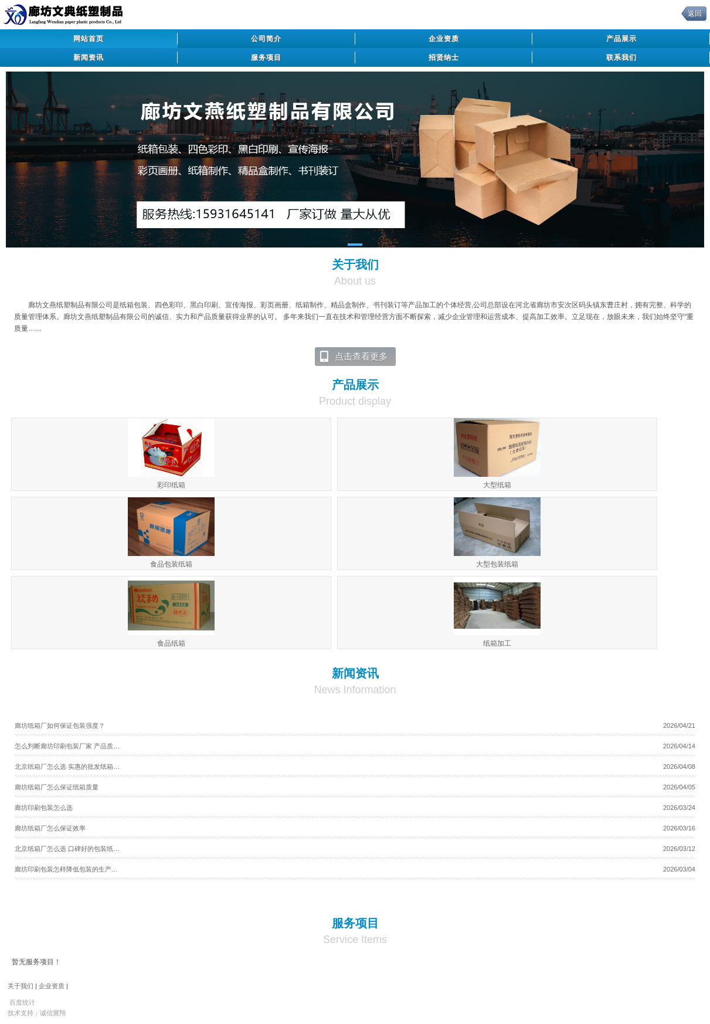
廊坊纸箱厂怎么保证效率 (50, 828)
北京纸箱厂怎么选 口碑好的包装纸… (67, 848)
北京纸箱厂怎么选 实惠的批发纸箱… (67, 766)
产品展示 (621, 39)
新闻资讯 (88, 57)
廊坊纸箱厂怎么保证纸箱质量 (56, 787)
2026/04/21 (679, 725)
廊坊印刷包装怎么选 (44, 807)
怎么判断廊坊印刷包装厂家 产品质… (67, 746)
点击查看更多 (353, 356)
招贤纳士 (444, 57)
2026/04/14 (679, 746)
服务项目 (266, 57)
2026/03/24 (679, 807)
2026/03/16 (679, 828)
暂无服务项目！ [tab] (36, 962)
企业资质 (444, 39)
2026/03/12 (679, 848)
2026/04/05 (679, 787)
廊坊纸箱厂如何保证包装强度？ (60, 725)
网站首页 (88, 39)
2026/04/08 (679, 766)
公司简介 (266, 39)
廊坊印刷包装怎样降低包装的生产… (66, 869)
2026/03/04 (679, 869)
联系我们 (621, 57)
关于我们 (20, 985)
